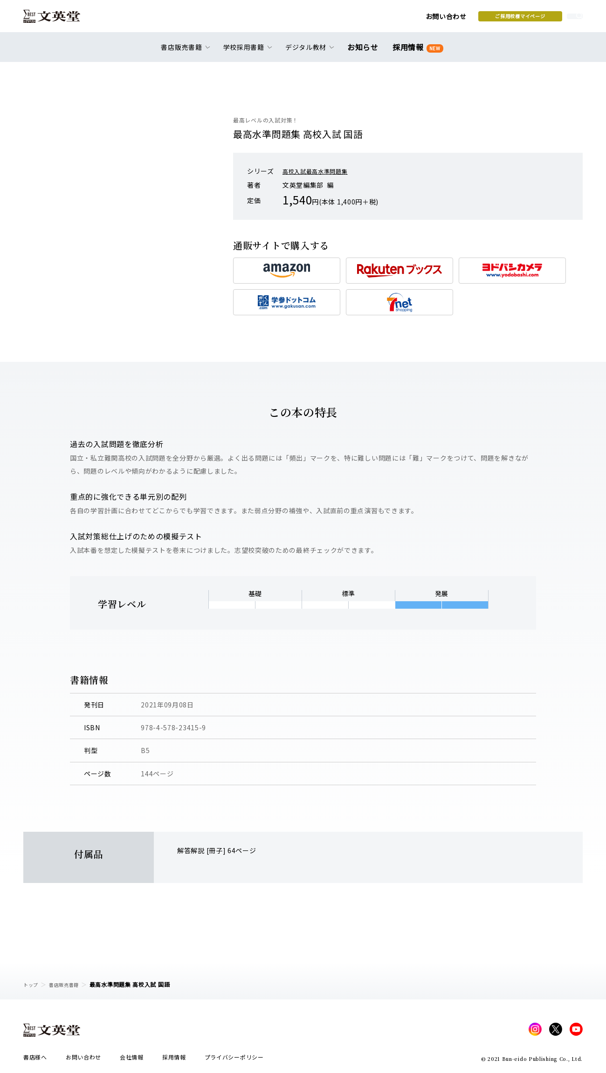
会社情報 (132, 1060)
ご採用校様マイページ (447, 19)
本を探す (541, 19)
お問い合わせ (373, 19)
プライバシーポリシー (234, 1060)
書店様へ (35, 1060)
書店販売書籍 (69, 984)
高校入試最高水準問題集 (320, 171)
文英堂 (59, 19)
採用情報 (416, 52)
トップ (32, 984)
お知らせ (365, 52)
